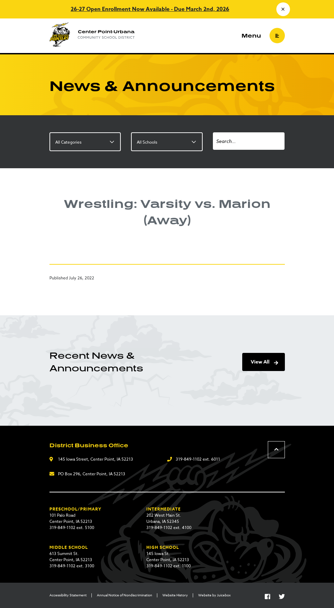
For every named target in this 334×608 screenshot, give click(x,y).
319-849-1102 (189, 459)
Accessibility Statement (68, 595)
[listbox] (85, 141)
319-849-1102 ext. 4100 (168, 527)
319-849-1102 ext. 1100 (168, 566)
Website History (175, 595)
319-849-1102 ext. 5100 (71, 527)
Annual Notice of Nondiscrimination (124, 595)
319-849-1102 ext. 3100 (71, 566)
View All (260, 362)
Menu (251, 35)
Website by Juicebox (214, 595)
